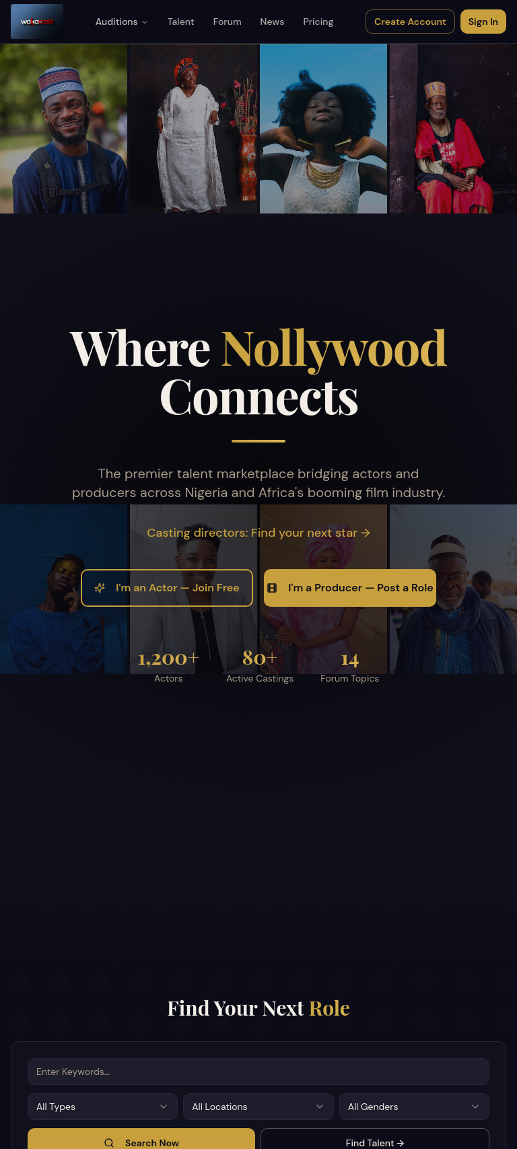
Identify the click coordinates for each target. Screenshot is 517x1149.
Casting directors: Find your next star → (258, 533)
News (273, 21)
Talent (181, 21)
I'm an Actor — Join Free (166, 588)
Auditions (122, 21)
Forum (227, 21)
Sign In (483, 21)
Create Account (410, 21)
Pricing (318, 21)
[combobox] (103, 1106)
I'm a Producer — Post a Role (350, 588)
